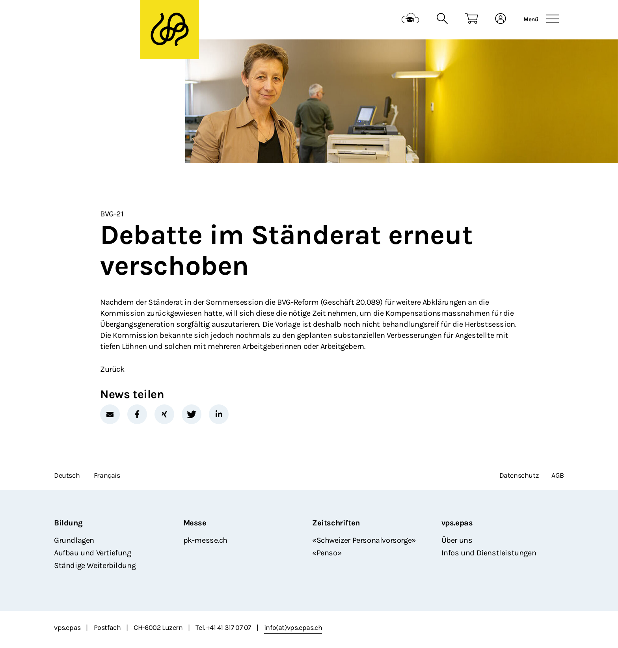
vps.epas (457, 522)
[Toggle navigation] (552, 19)
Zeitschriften (336, 522)
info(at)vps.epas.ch (293, 627)
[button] (110, 414)
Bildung (68, 522)
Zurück (112, 369)
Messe (195, 522)
